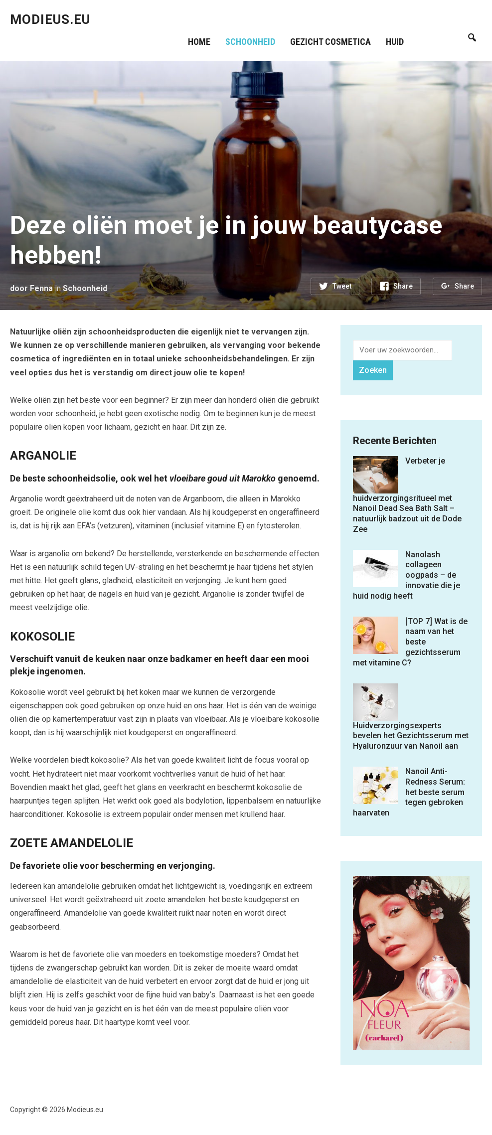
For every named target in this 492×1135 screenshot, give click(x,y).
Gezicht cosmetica (331, 41)
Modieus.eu (50, 19)
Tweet (341, 286)
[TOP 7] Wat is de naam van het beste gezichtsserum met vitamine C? (410, 642)
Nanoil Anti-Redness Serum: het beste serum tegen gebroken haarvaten (409, 792)
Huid (395, 41)
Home (199, 41)
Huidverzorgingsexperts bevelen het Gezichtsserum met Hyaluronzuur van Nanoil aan (411, 736)
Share (403, 286)
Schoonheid (251, 41)
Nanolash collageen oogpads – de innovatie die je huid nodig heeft (406, 575)
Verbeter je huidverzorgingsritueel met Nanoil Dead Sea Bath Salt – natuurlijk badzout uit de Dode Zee (407, 495)
